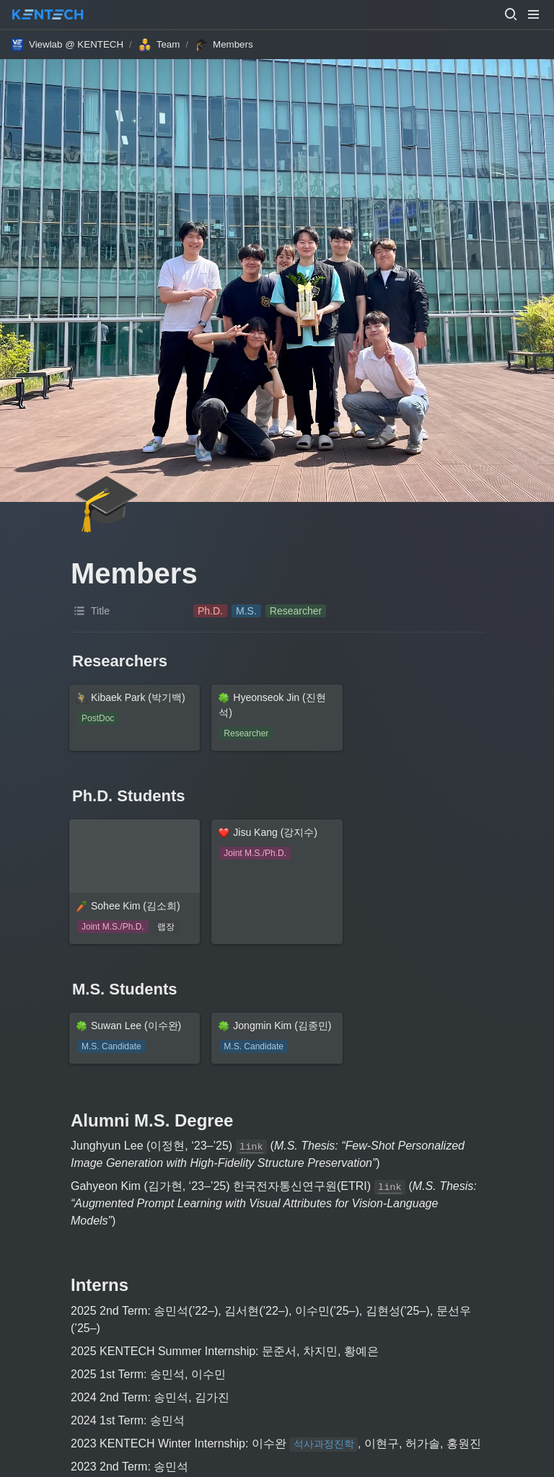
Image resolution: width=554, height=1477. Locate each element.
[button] (511, 14)
